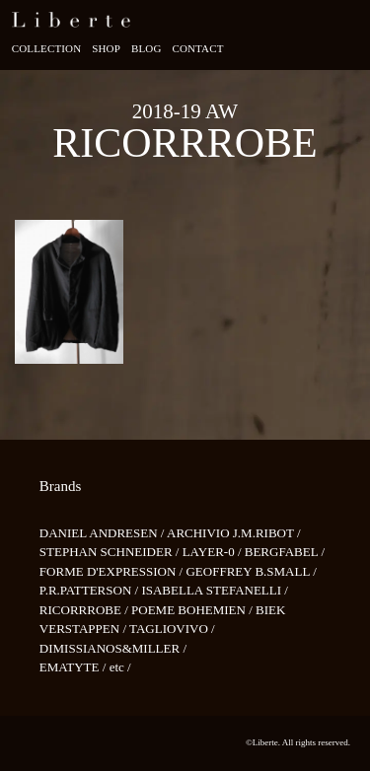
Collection (47, 48)
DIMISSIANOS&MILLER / (112, 648)
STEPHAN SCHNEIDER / (111, 551)
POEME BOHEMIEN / (193, 609)
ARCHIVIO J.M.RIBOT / (234, 533)
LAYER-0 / (214, 551)
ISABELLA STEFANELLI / (214, 590)
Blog (146, 48)
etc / (120, 667)
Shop (106, 48)
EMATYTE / (74, 667)
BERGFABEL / (285, 551)
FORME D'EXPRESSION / (112, 571)
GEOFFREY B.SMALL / (250, 571)
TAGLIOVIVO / (172, 628)
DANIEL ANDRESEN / (103, 533)
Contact (197, 48)
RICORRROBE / (85, 609)
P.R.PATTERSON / (90, 590)
